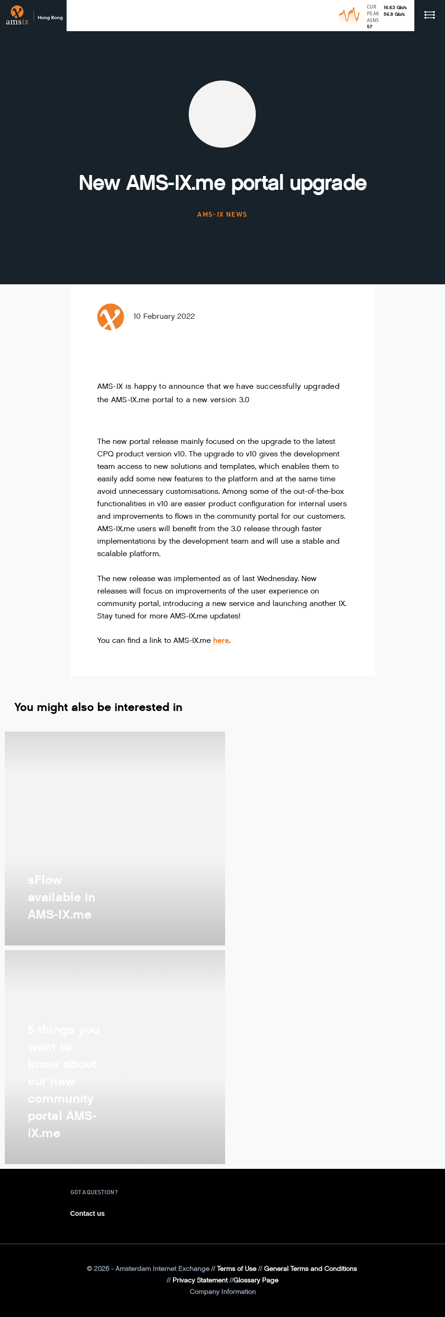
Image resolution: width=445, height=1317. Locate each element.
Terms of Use (236, 1268)
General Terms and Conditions (310, 1268)
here (221, 640)
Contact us (87, 1213)
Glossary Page (255, 1280)
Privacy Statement (200, 1280)
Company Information (223, 1291)
